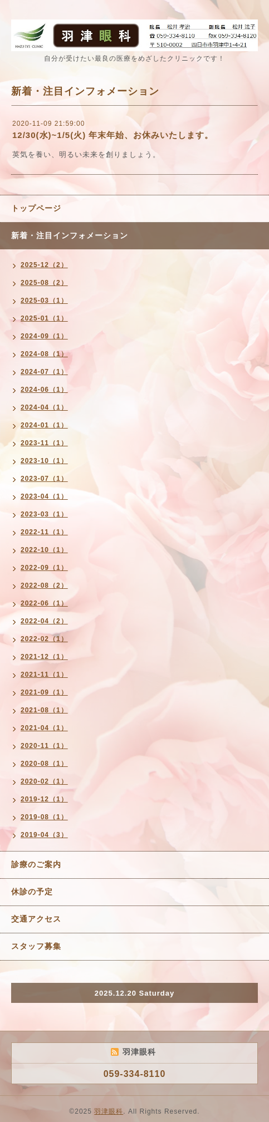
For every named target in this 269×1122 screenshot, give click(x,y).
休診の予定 (32, 891)
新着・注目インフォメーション (69, 235)
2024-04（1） (44, 407)
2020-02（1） (44, 781)
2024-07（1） (44, 372)
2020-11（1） (44, 746)
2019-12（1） (44, 799)
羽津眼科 (108, 1111)
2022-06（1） (44, 603)
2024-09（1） (44, 336)
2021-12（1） (44, 657)
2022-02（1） (44, 639)
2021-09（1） (44, 692)
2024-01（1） (44, 425)
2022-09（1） (44, 568)
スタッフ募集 (36, 946)
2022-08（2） (44, 585)
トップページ (36, 208)
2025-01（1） (44, 318)
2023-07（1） (44, 479)
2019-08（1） (44, 817)
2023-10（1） (44, 461)
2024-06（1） (44, 389)
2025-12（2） (44, 265)
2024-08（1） (44, 354)
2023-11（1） (44, 443)
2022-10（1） (44, 550)
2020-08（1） (44, 763)
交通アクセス (36, 918)
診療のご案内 (36, 864)
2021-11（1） (44, 674)
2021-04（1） (44, 728)
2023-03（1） (44, 514)
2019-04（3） (44, 835)
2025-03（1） (44, 300)
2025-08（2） (44, 283)
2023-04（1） (44, 496)
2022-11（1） (44, 532)
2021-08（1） (44, 710)
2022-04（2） (44, 621)
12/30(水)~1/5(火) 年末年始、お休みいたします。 (112, 135)
